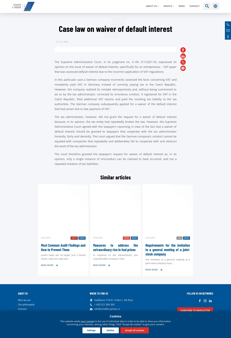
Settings (91, 330)
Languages (215, 6)
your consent (87, 321)
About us (151, 6)
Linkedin (210, 301)
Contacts (228, 37)
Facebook (199, 301)
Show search (207, 6)
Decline (110, 330)
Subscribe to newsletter (195, 310)
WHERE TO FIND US (99, 293)
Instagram (205, 301)
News (182, 6)
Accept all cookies (134, 330)
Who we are (24, 300)
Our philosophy (26, 304)
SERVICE (167, 6)
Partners (22, 308)
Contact (194, 6)
